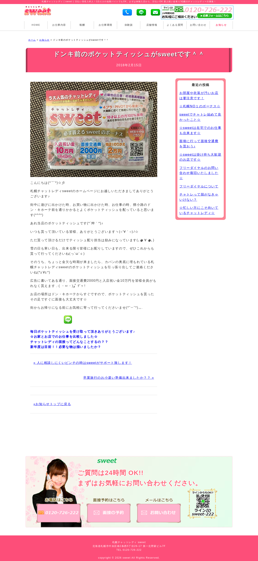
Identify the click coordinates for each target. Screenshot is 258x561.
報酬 (82, 25)
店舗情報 (151, 25)
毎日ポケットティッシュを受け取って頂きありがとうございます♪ (82, 331)
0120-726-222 (132, 550)
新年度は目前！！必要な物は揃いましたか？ (65, 347)
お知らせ (221, 25)
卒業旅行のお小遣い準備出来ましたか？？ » (118, 377)
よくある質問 (175, 25)
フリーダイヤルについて (198, 186)
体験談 (129, 25)
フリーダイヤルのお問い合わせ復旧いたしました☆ (198, 173)
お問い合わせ (198, 25)
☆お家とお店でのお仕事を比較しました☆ (64, 336)
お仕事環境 (105, 25)
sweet (127, 557)
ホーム (32, 40)
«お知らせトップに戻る (52, 404)
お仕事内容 (59, 25)
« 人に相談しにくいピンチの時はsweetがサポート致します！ (82, 362)
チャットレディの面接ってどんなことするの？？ (69, 342)
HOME (36, 25)
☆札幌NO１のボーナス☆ (199, 106)
